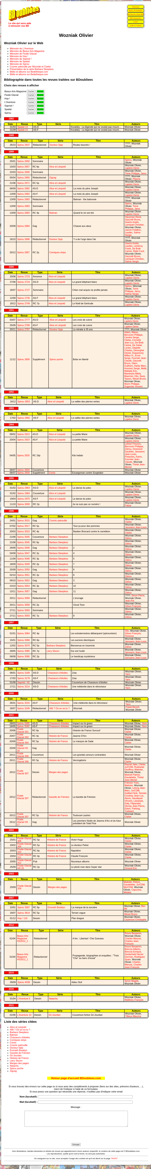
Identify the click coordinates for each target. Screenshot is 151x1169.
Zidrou (128, 449)
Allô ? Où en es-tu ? (59, 708)
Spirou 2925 (23, 455)
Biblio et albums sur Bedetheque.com (29, 72)
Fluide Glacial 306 (23, 754)
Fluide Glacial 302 (23, 735)
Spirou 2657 (23, 166)
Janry (143, 173)
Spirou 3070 (23, 645)
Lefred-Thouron (133, 444)
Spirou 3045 (23, 537)
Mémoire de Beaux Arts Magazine (27, 51)
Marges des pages (58, 772)
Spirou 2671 (23, 183)
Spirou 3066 (23, 640)
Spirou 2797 (23, 329)
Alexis (128, 798)
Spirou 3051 (23, 575)
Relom (136, 882)
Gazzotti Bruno (132, 219)
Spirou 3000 (23, 504)
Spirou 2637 (23, 145)
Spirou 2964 (23, 488)
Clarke (127, 340)
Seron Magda (131, 981)
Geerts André (131, 222)
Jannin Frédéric (133, 230)
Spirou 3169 (23, 673)
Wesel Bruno (139, 379)
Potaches (130, 457)
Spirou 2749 (23, 303)
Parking (136, 808)
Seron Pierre (137, 595)
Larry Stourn (53, 651)
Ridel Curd (138, 251)
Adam (127, 332)
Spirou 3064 (23, 633)
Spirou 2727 (23, 290)
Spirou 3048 (23, 558)
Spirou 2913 (23, 434)
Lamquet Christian (134, 225)
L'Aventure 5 (23, 998)
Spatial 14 (22, 130)
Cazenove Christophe (135, 919)
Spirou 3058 (23, 598)
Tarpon (127, 379)
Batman (53, 213)
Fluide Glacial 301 (23, 730)
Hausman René (133, 217)
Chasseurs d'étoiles (58, 673)
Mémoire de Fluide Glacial (23, 53)
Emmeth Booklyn (56, 907)
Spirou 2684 (23, 226)
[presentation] (76, 1138)
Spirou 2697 (23, 252)
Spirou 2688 (23, 239)
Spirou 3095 (23, 656)
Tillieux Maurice (133, 1016)
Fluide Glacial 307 (23, 772)
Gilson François (133, 606)
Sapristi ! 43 (23, 682)
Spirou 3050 (23, 569)
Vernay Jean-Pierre (134, 806)
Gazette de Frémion (59, 797)
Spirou (128, 160)
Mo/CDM (128, 887)
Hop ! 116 (22, 918)
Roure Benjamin (133, 933)
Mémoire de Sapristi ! (21, 59)
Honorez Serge (132, 368)
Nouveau (135, 7)
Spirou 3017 (23, 526)
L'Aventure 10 (24, 1015)
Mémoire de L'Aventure (22, 48)
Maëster (139, 769)
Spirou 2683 (23, 194)
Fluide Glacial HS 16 (22, 748)
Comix (52, 473)
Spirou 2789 (23, 325)
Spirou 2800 (23, 359)
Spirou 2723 (23, 276)
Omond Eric (131, 868)
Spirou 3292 (23, 726)
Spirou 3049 (23, 564)
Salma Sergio (132, 261)
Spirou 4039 (23, 982)
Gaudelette (130, 777)
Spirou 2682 (23, 188)
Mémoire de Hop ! (19, 56)
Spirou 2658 (23, 172)
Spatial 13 (22, 127)
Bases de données (135, 10)
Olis (136, 376)
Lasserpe (138, 801)
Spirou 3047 (23, 553)
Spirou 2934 (23, 470)
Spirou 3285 (23, 723)
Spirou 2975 (23, 499)
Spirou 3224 (23, 703)
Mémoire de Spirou (19, 64)
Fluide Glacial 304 (23, 741)
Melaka (127, 892)
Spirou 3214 (23, 686)
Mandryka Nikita (132, 373)
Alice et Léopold (57, 166)
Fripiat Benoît (132, 707)
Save (142, 376)
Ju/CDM (129, 767)
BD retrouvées (135, 18)
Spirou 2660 (23, 177)
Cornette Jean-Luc (132, 341)
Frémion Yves (132, 783)
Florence (129, 636)
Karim (139, 457)
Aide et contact (135, 25)
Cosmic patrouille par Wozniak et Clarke (30, 66)
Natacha (53, 998)
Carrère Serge (131, 337)
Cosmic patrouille (58, 520)
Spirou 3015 (23, 520)
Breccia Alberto (132, 949)
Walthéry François (134, 1000)
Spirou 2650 (23, 161)
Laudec (129, 232)
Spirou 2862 (23, 418)
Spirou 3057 (23, 591)
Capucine (136, 890)
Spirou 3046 (23, 548)
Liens (136, 22)
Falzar (128, 505)
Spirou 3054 (23, 586)
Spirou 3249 (23, 708)
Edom (128, 808)
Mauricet (128, 376)
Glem (134, 363)
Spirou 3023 (23, 531)
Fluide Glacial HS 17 (22, 822)
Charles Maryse (133, 938)
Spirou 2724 (23, 282)
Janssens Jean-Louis (135, 452)
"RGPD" (114, 1161)
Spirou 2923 (23, 439)
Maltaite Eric (130, 371)
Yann (127, 674)
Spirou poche (56, 359)
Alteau (134, 332)
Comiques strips (57, 252)
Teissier (142, 793)
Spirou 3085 (23, 651)
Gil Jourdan (55, 1015)
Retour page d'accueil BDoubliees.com (76, 1078)
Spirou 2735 (23, 298)
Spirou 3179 (23, 678)
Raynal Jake (131, 764)
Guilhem (128, 366)
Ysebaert (129, 811)
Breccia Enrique (133, 951)
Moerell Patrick (132, 775)
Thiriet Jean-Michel (134, 778)
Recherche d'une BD (136, 14)
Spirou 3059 (23, 610)
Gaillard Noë (131, 793)
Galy (127, 803)
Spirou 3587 (23, 907)
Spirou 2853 (23, 401)
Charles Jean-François (132, 942)
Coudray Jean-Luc (134, 795)
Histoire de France (58, 736)
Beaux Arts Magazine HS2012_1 (22, 938)
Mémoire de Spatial (20, 61)
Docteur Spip (56, 145)
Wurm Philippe (131, 384)
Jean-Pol (129, 600)
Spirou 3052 (23, 580)
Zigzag (52, 177)
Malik (143, 368)
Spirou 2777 (23, 320)
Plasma (136, 179)
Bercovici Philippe (133, 335)
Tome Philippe (132, 173)
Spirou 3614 (23, 913)
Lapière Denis (132, 168)
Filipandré (135, 803)
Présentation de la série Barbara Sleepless (31, 69)
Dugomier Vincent (133, 386)
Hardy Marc (140, 366)
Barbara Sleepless (58, 537)
